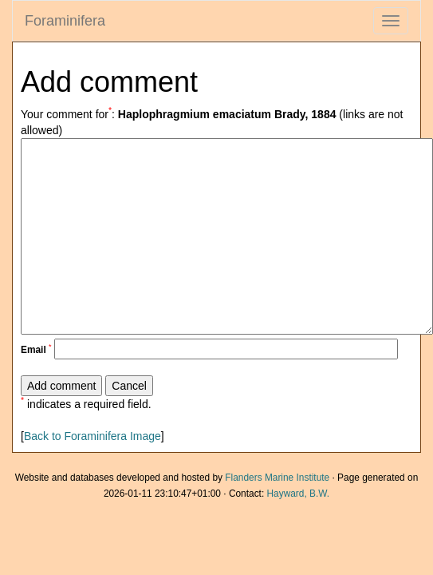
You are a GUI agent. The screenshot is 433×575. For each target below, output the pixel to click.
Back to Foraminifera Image (92, 436)
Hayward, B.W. (297, 493)
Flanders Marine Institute (277, 477)
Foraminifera (65, 21)
